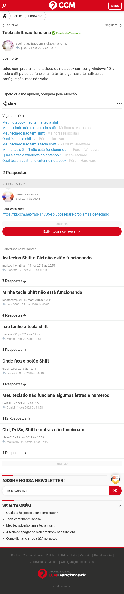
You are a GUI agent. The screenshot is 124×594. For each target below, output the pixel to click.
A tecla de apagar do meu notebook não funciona (41, 532)
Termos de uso (33, 555)
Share (12, 104)
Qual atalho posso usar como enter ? (32, 513)
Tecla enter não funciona (23, 519)
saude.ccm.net (62, 586)
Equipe (15, 555)
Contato (85, 555)
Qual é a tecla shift (17, 139)
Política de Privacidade (61, 555)
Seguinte (111, 25)
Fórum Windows (86, 149)
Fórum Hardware (52, 139)
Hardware (35, 16)
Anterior (12, 25)
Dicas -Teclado (75, 155)
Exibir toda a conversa (59, 231)
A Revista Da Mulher (44, 562)
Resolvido (62, 33)
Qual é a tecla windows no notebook (31, 155)
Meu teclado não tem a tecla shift (29, 144)
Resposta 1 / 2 (13, 184)
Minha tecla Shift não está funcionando (34, 149)
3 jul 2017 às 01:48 (28, 198)
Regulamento (103, 555)
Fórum (17, 16)
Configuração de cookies (77, 562)
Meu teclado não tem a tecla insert (30, 525)
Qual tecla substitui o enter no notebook (34, 160)
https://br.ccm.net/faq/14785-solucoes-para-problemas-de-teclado (55, 214)
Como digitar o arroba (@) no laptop (31, 538)
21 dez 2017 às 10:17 (42, 48)
